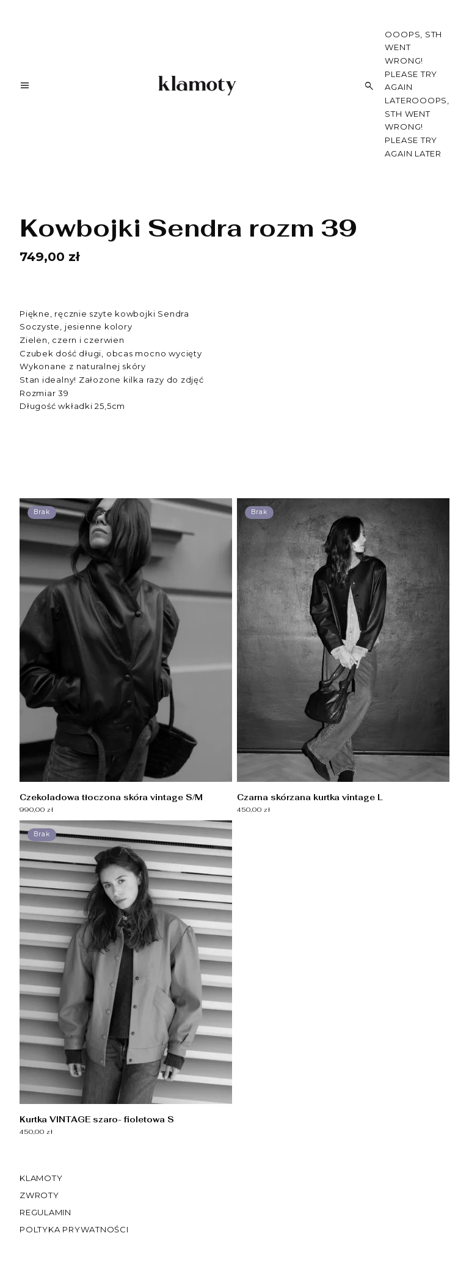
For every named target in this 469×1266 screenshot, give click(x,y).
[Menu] (25, 87)
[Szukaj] (369, 85)
